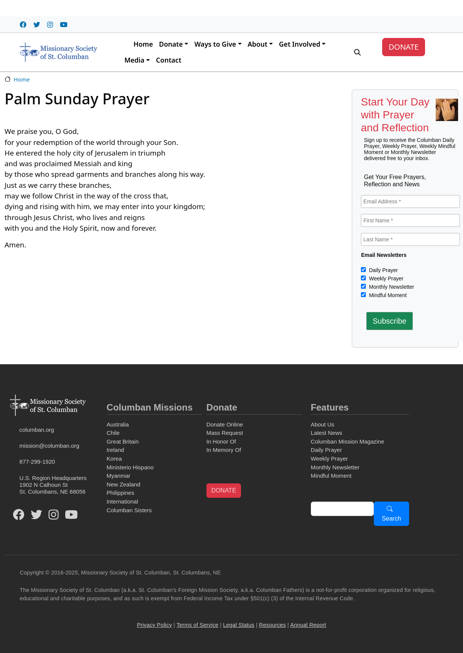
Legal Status (238, 625)
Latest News (326, 433)
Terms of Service (197, 625)
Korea (114, 458)
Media (134, 60)
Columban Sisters (129, 510)
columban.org (36, 429)
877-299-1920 (37, 461)
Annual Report (308, 625)
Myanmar (119, 475)
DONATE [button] (223, 490)
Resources (272, 625)
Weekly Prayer (385, 278)
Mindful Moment (386, 295)
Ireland (115, 450)
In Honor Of (221, 441)
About (258, 44)
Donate (171, 44)
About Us (322, 424)
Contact (168, 60)
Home (143, 44)
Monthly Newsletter (390, 287)
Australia (118, 424)
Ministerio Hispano (130, 467)
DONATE (404, 47)
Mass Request (224, 433)
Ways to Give (215, 44)
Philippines (120, 492)
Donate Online (224, 424)
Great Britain (123, 441)
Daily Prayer (382, 270)
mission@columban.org (49, 445)
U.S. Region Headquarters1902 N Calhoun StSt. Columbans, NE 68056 (53, 485)
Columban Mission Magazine (347, 441)
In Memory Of (223, 450)
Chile (113, 433)
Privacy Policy (154, 625)
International (122, 501)
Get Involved (299, 44)
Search (391, 518)
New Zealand (123, 484)
